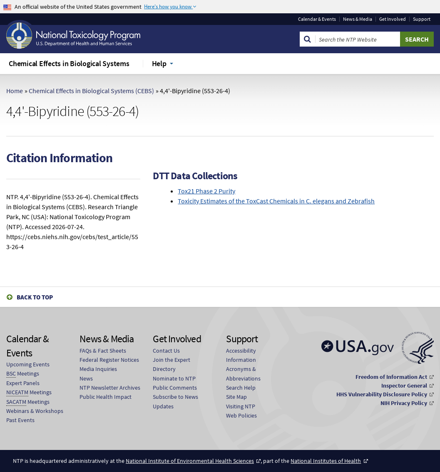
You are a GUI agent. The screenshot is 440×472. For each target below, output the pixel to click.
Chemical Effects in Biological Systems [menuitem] (69, 63)
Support (421, 19)
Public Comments (175, 387)
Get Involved (392, 19)
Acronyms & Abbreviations (243, 373)
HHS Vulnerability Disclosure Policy (381, 394)
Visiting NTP (240, 406)
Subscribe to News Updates (175, 401)
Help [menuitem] (159, 63)
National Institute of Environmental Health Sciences (190, 461)
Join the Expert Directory (171, 364)
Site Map (236, 396)
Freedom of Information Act (391, 377)
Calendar (317, 19)
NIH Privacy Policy (403, 403)
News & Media (357, 19)
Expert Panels (23, 383)
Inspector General (404, 385)
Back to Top (35, 297)
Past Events (20, 420)
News (86, 378)
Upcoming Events (28, 364)
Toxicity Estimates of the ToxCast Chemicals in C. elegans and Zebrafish (276, 201)
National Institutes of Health (326, 461)
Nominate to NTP (174, 378)
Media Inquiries (98, 369)
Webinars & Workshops (34, 411)
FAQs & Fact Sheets (103, 350)
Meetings (22, 374)
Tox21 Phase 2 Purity (206, 191)
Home (14, 90)
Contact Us (166, 350)
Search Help (241, 387)
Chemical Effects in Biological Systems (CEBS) (91, 90)
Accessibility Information (241, 355)
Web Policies (241, 415)
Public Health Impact (106, 396)
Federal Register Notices (109, 359)
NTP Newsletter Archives (110, 387)
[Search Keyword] (358, 39)
